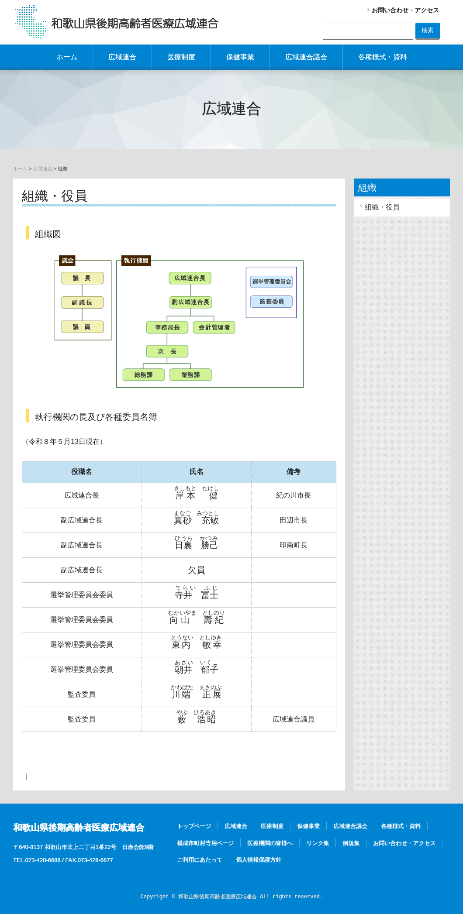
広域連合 (122, 57)
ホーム (66, 57)
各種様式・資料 (382, 57)
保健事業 (240, 57)
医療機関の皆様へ (270, 843)
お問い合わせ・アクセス (405, 10)
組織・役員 (382, 207)
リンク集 (317, 843)
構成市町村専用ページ (205, 843)
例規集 (350, 843)
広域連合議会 (306, 57)
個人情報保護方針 (258, 859)
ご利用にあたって (199, 859)
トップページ (194, 826)
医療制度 (181, 57)
